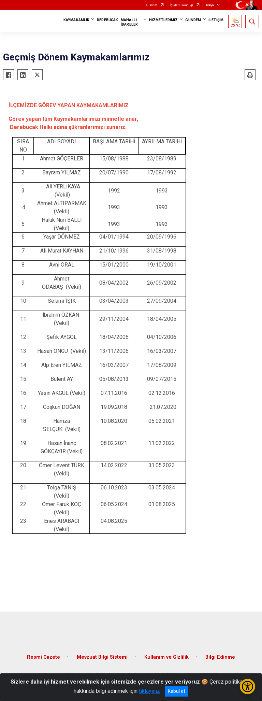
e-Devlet (151, 5)
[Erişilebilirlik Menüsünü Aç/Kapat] (247, 686)
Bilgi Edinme (220, 657)
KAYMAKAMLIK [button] (76, 20)
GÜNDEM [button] (193, 20)
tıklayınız (149, 691)
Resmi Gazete (43, 657)
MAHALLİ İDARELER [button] (129, 22)
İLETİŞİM (215, 20)
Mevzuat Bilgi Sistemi (102, 657)
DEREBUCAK (107, 20)
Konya (210, 5)
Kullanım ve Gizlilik (166, 657)
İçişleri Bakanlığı (181, 5)
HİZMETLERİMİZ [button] (163, 20)
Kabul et (176, 691)
